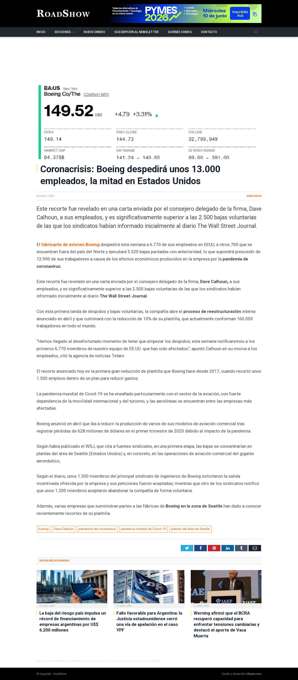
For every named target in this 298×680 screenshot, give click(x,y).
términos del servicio (136, 661)
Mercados (254, 196)
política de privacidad (110, 661)
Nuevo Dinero (94, 32)
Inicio (41, 32)
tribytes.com (253, 673)
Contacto (209, 32)
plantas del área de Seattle (190, 529)
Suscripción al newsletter (136, 32)
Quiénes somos (180, 32)
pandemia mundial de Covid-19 (143, 529)
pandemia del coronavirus (97, 529)
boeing (44, 529)
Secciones (62, 32)
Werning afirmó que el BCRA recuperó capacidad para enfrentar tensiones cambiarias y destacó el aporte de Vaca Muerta (227, 624)
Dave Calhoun (63, 529)
